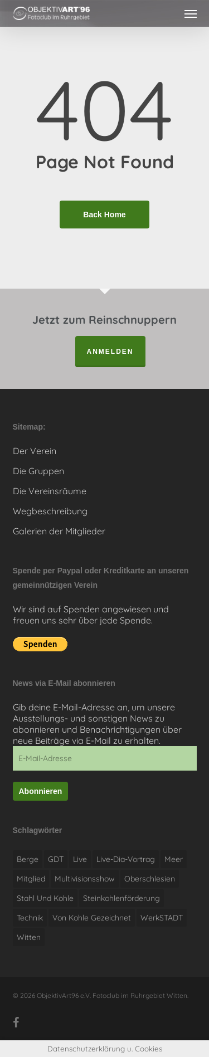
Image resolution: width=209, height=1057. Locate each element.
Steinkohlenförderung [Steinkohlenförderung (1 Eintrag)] (121, 898)
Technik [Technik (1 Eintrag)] (30, 918)
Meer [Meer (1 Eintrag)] (173, 859)
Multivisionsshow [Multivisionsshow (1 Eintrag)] (85, 879)
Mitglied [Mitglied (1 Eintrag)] (31, 879)
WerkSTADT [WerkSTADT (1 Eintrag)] (161, 918)
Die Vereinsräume (49, 490)
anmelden (110, 351)
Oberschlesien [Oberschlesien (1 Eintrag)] (149, 879)
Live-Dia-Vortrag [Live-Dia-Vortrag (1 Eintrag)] (125, 859)
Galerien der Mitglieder (59, 531)
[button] (190, 13)
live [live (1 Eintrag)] (80, 859)
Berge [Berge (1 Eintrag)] (27, 859)
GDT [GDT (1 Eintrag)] (56, 859)
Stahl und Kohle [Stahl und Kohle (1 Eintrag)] (45, 898)
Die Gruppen (38, 470)
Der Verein (34, 450)
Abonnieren (40, 791)
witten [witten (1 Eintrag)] (29, 937)
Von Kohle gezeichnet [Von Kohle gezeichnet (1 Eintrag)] (91, 918)
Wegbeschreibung (50, 511)
